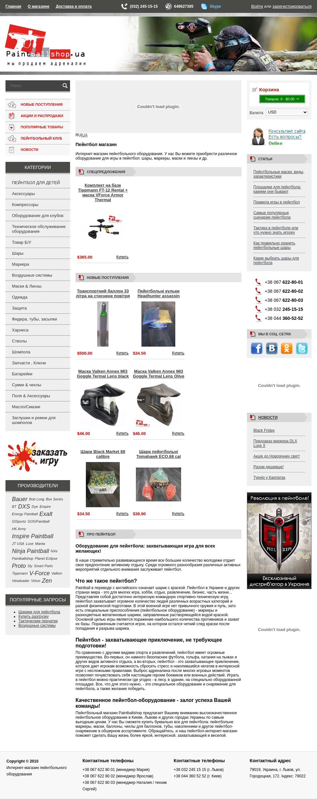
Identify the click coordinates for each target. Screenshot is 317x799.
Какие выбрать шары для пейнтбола (276, 260)
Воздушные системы (32, 275)
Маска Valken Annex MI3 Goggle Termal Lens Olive (158, 374)
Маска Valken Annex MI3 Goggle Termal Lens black (103, 374)
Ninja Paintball (30, 551)
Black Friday (264, 430)
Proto (19, 566)
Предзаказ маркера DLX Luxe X (275, 443)
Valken (56, 573)
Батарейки (22, 373)
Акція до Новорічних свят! (276, 456)
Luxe (30, 544)
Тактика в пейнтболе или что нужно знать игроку (275, 230)
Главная (13, 6)
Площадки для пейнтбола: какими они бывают (277, 189)
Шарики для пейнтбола (39, 612)
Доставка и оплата (74, 6)
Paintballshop (22, 558)
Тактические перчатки (38, 621)
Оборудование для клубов (38, 215)
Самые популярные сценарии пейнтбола (272, 215)
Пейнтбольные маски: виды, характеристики (278, 174)
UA (84, 135)
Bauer (19, 499)
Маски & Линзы (27, 286)
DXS (24, 506)
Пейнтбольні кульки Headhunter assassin (159, 293)
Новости (268, 417)
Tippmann (20, 573)
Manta (40, 544)
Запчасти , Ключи (29, 362)
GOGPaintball (38, 521)
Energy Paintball (25, 514)
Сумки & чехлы (26, 384)
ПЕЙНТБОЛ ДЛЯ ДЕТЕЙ (36, 182)
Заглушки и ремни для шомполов (34, 420)
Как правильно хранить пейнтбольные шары (274, 245)
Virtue (35, 581)
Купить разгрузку (33, 616)
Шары (18, 253)
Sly (29, 566)
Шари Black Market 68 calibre (103, 454)
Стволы (19, 341)
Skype (215, 6)
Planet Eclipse (46, 558)
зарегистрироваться (292, 6)
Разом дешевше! (268, 467)
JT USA (18, 544)
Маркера (20, 264)
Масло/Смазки (26, 406)
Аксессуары (23, 193)
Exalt (45, 514)
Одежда (19, 297)
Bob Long (36, 499)
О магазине (38, 6)
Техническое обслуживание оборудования (39, 229)
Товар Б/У (21, 242)
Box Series (54, 499)
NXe (54, 551)
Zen (47, 580)
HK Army (19, 529)
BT (14, 506)
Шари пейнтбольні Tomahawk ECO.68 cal (158, 454)
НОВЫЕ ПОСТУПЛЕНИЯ (42, 104)
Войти (257, 6)
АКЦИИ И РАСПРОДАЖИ (42, 116)
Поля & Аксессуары (31, 395)
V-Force (39, 573)
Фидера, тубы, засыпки (34, 319)
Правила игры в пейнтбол (276, 202)
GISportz (19, 521)
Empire (45, 506)
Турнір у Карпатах (269, 477)
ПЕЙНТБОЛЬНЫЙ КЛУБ (41, 138)
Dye (35, 506)
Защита (19, 308)
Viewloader (20, 581)
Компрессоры (25, 204)
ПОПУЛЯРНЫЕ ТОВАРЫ (42, 127)
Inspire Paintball (32, 536)
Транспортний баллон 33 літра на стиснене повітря (103, 293)
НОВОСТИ (29, 150)
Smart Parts (43, 566)
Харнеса (20, 330)
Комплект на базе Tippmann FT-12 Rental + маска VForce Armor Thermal (103, 192)
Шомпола (21, 352)
